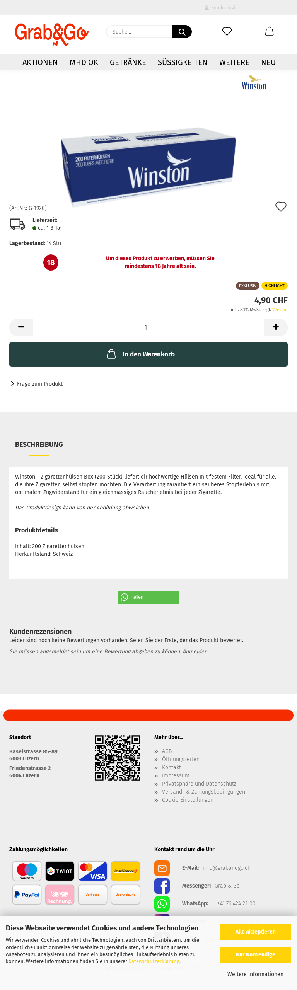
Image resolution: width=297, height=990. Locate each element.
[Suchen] (182, 31)
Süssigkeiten (183, 62)
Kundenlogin (221, 7)
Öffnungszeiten (181, 760)
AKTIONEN (40, 62)
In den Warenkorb (140, 354)
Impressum (175, 776)
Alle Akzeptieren (256, 932)
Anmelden (195, 651)
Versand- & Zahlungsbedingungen (203, 792)
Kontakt (171, 768)
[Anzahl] (148, 327)
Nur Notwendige (255, 954)
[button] (269, 31)
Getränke (128, 62)
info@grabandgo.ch (227, 868)
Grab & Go (227, 886)
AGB (167, 751)
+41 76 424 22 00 (236, 904)
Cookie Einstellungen (187, 800)
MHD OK (84, 62)
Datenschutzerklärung (153, 961)
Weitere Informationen (255, 974)
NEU (268, 62)
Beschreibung (39, 444)
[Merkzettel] (227, 31)
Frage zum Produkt (40, 384)
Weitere (234, 62)
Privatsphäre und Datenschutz (199, 784)
